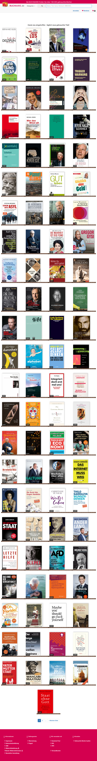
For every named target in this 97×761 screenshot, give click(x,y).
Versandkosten (55, 750)
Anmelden (76, 11)
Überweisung (31, 741)
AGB (6, 746)
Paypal (30, 743)
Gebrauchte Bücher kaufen (81, 741)
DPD (52, 746)
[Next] (53, 720)
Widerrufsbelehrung (11, 748)
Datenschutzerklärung (11, 743)
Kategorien (31, 6)
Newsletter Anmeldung (11, 753)
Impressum (8, 741)
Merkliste (85, 11)
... (45, 720)
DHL (52, 743)
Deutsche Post (55, 741)
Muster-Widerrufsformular (13, 750)
